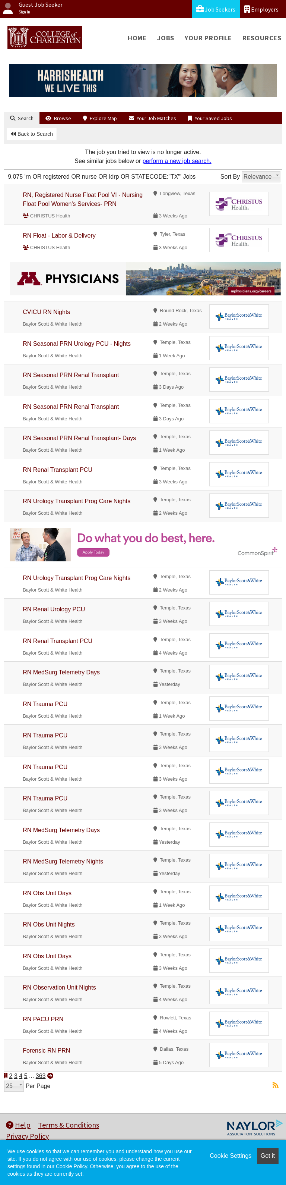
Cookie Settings (230, 1156)
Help (18, 1124)
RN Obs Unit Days (47, 893)
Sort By (230, 176)
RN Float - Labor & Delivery (59, 235)
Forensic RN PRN (46, 1050)
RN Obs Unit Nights (49, 924)
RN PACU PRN (43, 1019)
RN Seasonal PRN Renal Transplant (71, 375)
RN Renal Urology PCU (54, 609)
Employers (261, 9)
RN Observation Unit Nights (59, 987)
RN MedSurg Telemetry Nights (63, 861)
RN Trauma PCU (45, 704)
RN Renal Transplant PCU (57, 470)
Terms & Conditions (68, 1124)
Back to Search (32, 134)
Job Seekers (215, 9)
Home (137, 38)
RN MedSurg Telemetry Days (61, 672)
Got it (268, 1156)
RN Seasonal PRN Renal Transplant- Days (79, 438)
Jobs (165, 38)
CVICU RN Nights (46, 312)
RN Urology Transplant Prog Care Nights (76, 501)
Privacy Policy (27, 1136)
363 (41, 1076)
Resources (262, 38)
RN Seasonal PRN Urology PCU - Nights (77, 344)
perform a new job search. (177, 161)
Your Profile (208, 38)
